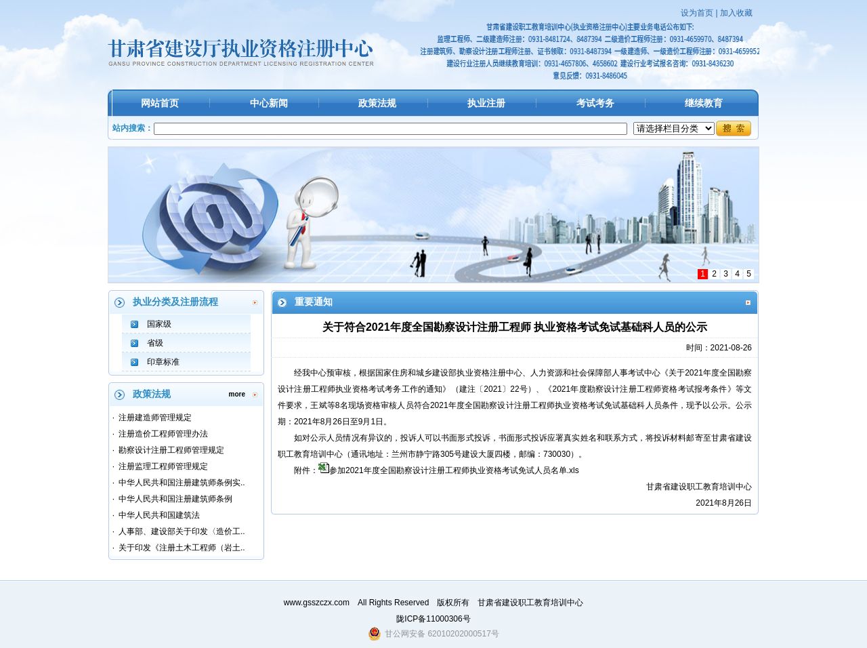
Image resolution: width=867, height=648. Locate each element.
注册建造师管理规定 (155, 417)
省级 (155, 343)
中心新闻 (269, 103)
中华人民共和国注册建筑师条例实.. (182, 482)
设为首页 (697, 13)
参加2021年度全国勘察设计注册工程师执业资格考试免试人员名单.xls (454, 470)
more (237, 394)
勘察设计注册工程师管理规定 (171, 450)
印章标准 (163, 362)
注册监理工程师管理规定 (163, 466)
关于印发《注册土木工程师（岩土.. (182, 547)
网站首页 (160, 103)
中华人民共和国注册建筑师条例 (175, 499)
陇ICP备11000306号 (433, 619)
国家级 (159, 324)
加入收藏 (736, 13)
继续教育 (704, 103)
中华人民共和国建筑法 (159, 515)
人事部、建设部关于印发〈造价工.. (182, 531)
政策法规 (377, 103)
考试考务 (595, 103)
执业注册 (486, 103)
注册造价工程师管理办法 (163, 434)
